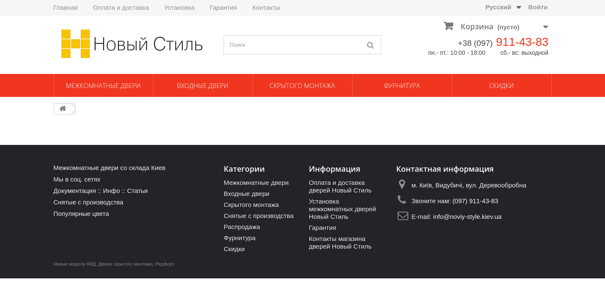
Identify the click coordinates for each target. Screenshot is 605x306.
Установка (179, 7)
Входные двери (203, 85)
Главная (66, 7)
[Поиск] (370, 44)
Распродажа (242, 226)
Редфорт (165, 263)
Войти (538, 7)
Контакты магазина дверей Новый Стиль (340, 242)
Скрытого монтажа (302, 85)
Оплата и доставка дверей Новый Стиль (340, 186)
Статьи (137, 190)
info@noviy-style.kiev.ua (467, 216)
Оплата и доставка (121, 7)
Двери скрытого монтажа (125, 263)
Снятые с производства (88, 202)
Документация (75, 190)
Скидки (501, 85)
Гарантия (223, 7)
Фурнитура (402, 85)
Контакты (266, 7)
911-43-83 (522, 42)
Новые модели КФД (75, 263)
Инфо (111, 190)
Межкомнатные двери (103, 85)
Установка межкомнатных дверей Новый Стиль (342, 209)
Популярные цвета (81, 213)
